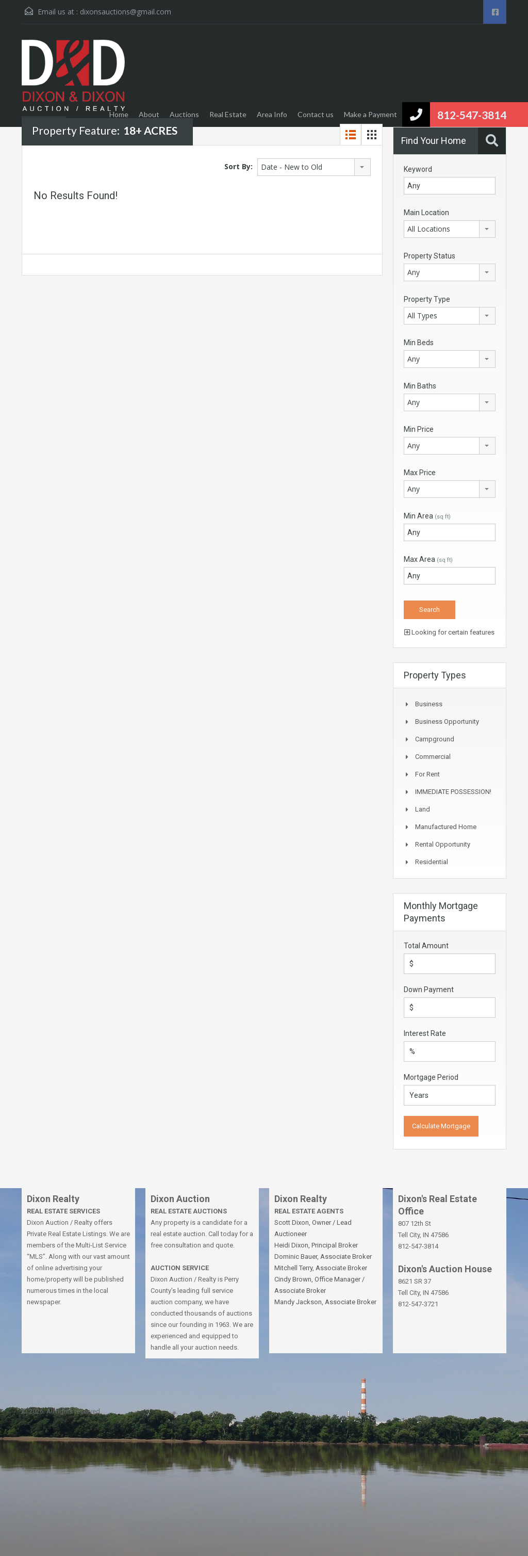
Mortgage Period (431, 1077)
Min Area (427, 516)
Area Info (272, 114)
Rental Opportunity (442, 844)
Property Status (429, 256)
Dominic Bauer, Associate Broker (323, 1256)
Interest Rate (425, 1033)
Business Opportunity (447, 721)
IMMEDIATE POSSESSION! (453, 792)
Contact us (316, 114)
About (149, 114)
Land (422, 809)
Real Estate (227, 114)
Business (428, 704)
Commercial (433, 756)
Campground (434, 739)
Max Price (420, 472)
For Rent (427, 774)
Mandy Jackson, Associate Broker (325, 1302)
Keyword (418, 169)
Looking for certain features (449, 632)
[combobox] (314, 167)
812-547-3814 (471, 114)
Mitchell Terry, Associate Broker (320, 1268)
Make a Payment (370, 114)
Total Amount (426, 946)
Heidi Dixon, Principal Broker (316, 1245)
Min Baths (420, 386)
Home (118, 114)
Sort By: (238, 166)
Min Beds (419, 342)
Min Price (419, 429)
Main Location (426, 212)
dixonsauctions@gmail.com (125, 12)
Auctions (184, 114)
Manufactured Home (445, 827)
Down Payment (429, 989)
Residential (431, 862)
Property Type (427, 299)
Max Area (428, 559)
